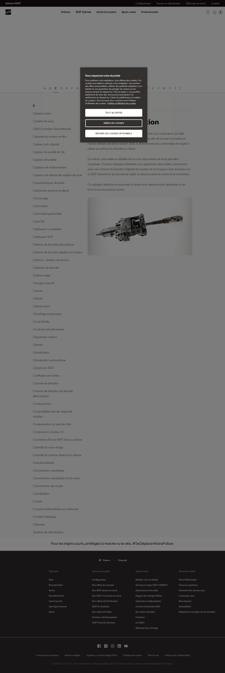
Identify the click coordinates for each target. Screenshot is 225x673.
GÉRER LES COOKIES (114, 123)
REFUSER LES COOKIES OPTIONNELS (113, 133)
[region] (113, 105)
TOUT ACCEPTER (113, 113)
